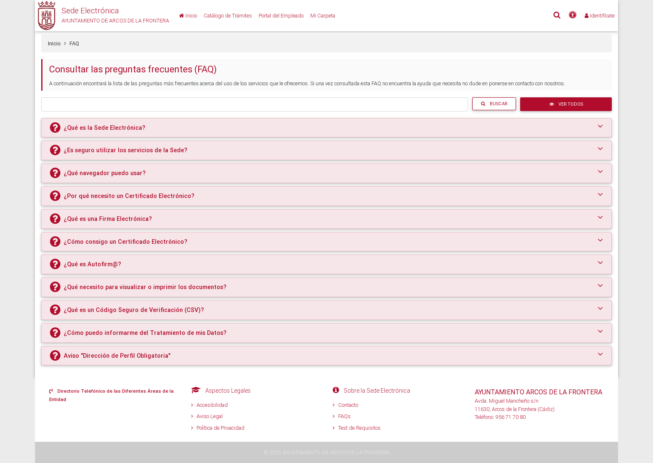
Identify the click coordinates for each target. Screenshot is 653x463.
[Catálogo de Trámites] (227, 15)
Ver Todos (566, 104)
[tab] (326, 128)
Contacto (345, 405)
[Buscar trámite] (254, 104)
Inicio (54, 43)
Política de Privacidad (217, 427)
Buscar (494, 103)
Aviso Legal (207, 416)
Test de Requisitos (357, 427)
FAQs (342, 416)
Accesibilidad (209, 405)
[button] (102, 15)
